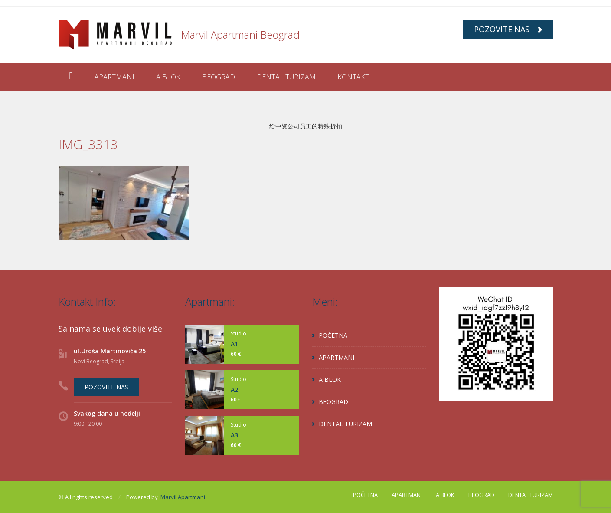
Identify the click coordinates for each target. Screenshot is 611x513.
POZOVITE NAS (508, 29)
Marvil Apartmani (182, 497)
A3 (234, 435)
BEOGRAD (218, 77)
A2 (234, 389)
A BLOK (168, 77)
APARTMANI (114, 77)
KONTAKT (353, 77)
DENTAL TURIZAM (286, 77)
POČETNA (333, 335)
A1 (234, 344)
